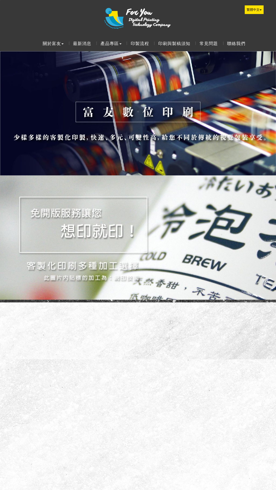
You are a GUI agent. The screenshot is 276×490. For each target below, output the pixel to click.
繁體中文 (254, 10)
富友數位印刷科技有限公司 (138, 17)
